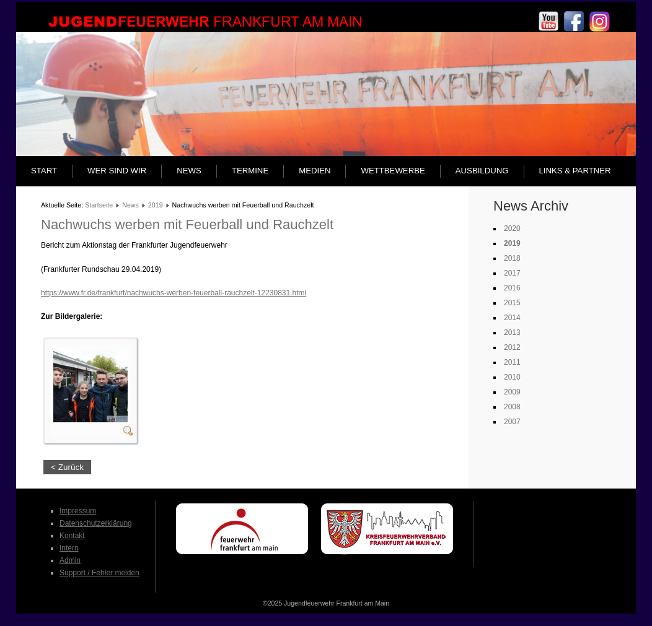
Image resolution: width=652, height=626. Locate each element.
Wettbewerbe (393, 170)
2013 (512, 332)
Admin (70, 560)
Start (44, 170)
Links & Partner (575, 170)
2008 (512, 406)
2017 (512, 273)
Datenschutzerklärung (95, 523)
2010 (512, 377)
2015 (512, 302)
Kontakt (72, 535)
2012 (512, 347)
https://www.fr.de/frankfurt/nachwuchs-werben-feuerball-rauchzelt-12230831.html (173, 293)
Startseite (99, 205)
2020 (512, 228)
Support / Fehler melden (99, 572)
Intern (69, 548)
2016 (512, 288)
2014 (512, 317)
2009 (512, 392)
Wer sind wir (116, 170)
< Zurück (67, 467)
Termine (250, 170)
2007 (512, 421)
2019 (155, 205)
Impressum (77, 510)
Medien (314, 170)
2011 (512, 362)
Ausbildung (482, 170)
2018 (512, 258)
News (189, 170)
